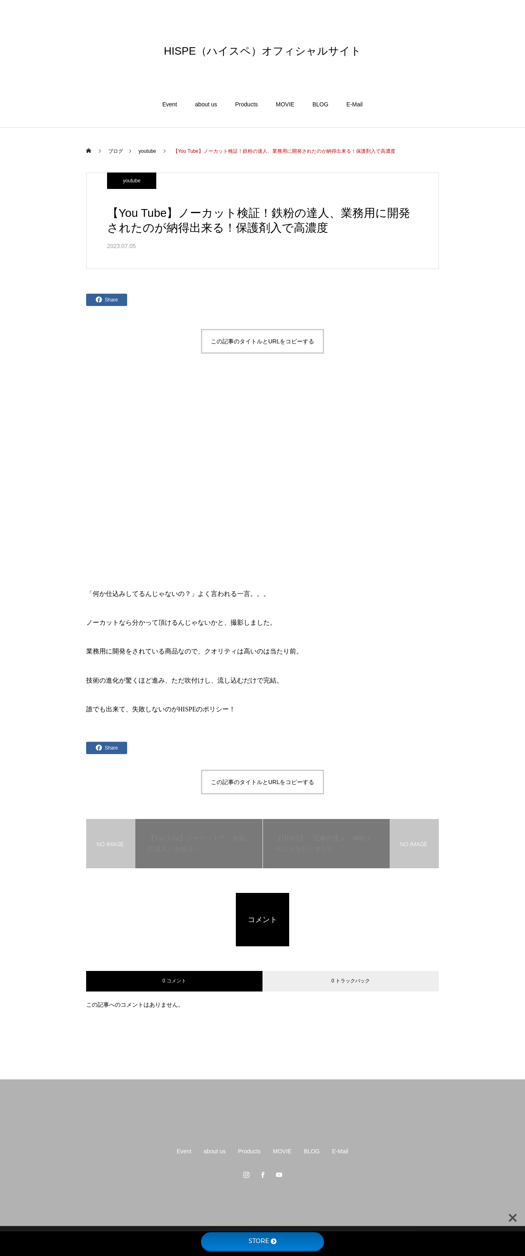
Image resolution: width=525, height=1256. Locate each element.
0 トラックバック (350, 981)
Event (169, 104)
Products (246, 104)
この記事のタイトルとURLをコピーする (262, 341)
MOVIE (285, 104)
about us (206, 104)
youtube (132, 181)
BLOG (321, 104)
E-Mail (355, 104)
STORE (262, 1241)
